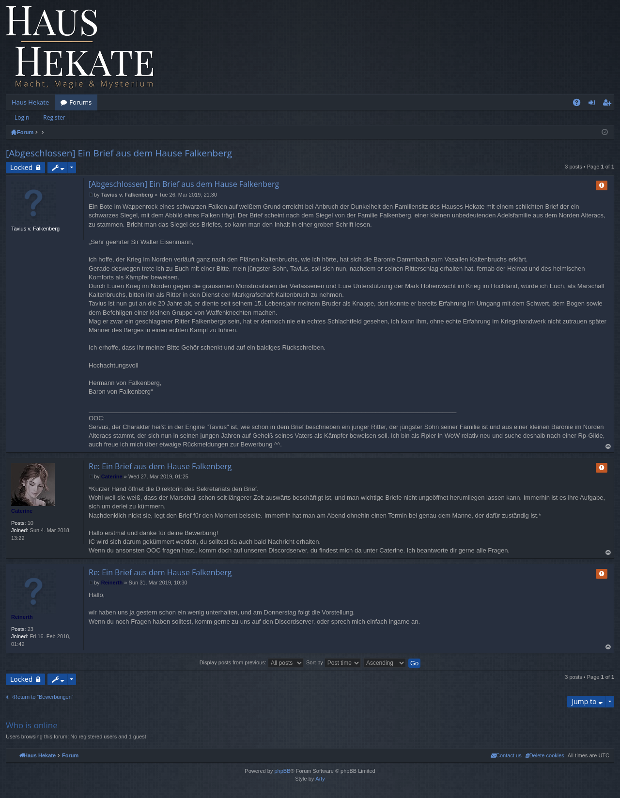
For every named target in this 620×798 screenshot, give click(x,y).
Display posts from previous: (252, 662)
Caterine (21, 511)
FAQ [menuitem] (579, 104)
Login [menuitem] (593, 104)
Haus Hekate (30, 102)
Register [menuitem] (609, 104)
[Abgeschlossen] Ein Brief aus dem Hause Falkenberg (119, 153)
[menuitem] (544, 755)
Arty (320, 779)
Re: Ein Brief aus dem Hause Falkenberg (160, 466)
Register (54, 117)
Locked (21, 167)
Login (22, 117)
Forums (80, 102)
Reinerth (22, 617)
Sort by (333, 662)
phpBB (282, 771)
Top (608, 447)
